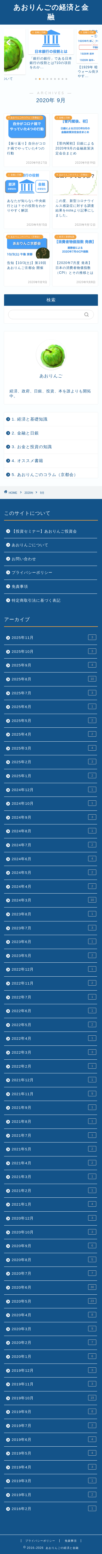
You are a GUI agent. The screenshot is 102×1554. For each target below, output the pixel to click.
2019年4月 (54, 1467)
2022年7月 (54, 997)
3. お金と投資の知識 (32, 446)
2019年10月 (54, 1397)
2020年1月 (54, 1356)
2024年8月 (54, 830)
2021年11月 (54, 1093)
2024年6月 (54, 858)
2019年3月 (54, 1480)
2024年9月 (54, 817)
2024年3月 (54, 900)
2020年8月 (54, 1259)
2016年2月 (54, 1508)
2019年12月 (54, 1370)
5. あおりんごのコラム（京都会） (45, 474)
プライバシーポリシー (32, 573)
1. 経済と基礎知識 (30, 419)
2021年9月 (54, 1107)
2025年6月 (54, 706)
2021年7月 (54, 1135)
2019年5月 (54, 1453)
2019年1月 (54, 1494)
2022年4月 (54, 1038)
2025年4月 (54, 734)
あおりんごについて (30, 545)
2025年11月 (54, 637)
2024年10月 (54, 803)
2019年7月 (54, 1425)
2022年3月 (54, 1052)
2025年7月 (54, 692)
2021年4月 (54, 1162)
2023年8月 (54, 913)
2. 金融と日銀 (25, 433)
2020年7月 (54, 1273)
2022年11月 (54, 983)
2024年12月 (54, 789)
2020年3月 (54, 1328)
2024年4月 (54, 886)
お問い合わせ (24, 559)
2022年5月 (54, 1024)
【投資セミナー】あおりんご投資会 (44, 531)
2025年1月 (54, 775)
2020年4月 (54, 1314)
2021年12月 (54, 1079)
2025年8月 (54, 678)
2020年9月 (54, 1245)
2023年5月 (54, 955)
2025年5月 (54, 720)
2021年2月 (54, 1190)
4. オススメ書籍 (27, 460)
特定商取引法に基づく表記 (36, 600)
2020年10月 (54, 1232)
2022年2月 (54, 1066)
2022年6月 (54, 1010)
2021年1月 (54, 1204)
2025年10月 (54, 651)
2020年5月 (54, 1301)
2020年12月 (54, 1218)
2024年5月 (54, 872)
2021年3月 (54, 1176)
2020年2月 (54, 1342)
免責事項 (20, 586)
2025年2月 (54, 761)
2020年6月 (54, 1287)
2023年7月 (54, 927)
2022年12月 (54, 969)
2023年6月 (54, 941)
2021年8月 (54, 1121)
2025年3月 (54, 748)
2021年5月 (54, 1148)
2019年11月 (54, 1383)
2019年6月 (54, 1439)
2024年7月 (54, 844)
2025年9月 (54, 665)
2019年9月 (54, 1411)
